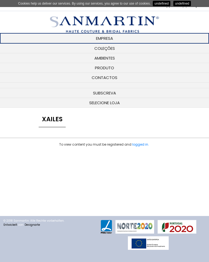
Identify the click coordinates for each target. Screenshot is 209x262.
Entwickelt (10, 225)
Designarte (32, 225)
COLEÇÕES (104, 48)
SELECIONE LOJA (104, 103)
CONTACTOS (104, 77)
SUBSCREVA (104, 93)
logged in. (140, 144)
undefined (161, 3)
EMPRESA (104, 38)
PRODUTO (104, 68)
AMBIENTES (104, 58)
